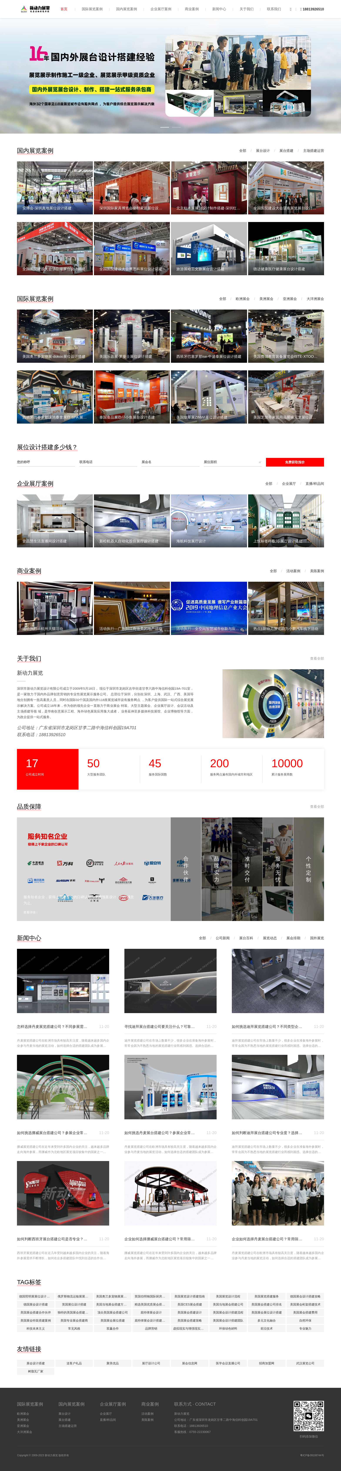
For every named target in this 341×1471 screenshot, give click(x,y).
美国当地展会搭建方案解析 (113, 1304)
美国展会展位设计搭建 (266, 1312)
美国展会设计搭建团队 (228, 1320)
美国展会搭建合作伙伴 (35, 1312)
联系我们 (274, 9)
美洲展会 (266, 299)
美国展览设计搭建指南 (189, 1296)
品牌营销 (151, 1328)
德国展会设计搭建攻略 (305, 1296)
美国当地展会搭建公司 (228, 1304)
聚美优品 (113, 1363)
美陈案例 (317, 571)
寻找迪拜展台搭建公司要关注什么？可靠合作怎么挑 (159, 1027)
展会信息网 (189, 1363)
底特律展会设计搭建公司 (151, 1320)
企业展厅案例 (160, 9)
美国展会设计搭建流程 (228, 1312)
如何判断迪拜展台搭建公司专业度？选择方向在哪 (267, 1133)
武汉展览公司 (305, 1363)
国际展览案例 (92, 9)
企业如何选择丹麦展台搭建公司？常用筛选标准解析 (267, 1239)
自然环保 (305, 1320)
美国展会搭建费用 (305, 1312)
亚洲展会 (290, 299)
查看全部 (317, 658)
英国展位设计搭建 (74, 1304)
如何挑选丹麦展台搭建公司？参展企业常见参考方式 (159, 1133)
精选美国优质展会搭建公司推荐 (152, 1304)
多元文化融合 (266, 1320)
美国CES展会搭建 (189, 1304)
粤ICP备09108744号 (312, 1455)
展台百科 (246, 938)
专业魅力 (305, 1328)
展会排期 (293, 938)
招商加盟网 (266, 1363)
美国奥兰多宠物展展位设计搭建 (113, 1296)
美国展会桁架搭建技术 (305, 1304)
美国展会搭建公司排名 (266, 1304)
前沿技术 (267, 1328)
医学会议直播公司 (228, 1363)
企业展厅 (289, 483)
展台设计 (263, 150)
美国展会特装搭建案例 (35, 1320)
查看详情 (30, 912)
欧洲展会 (243, 299)
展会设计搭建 (36, 1363)
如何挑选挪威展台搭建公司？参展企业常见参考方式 (52, 1133)
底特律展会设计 (151, 1312)
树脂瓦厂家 (35, 1371)
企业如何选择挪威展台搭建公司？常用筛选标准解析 (159, 1239)
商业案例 (192, 9)
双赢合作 (113, 1328)
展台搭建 (286, 150)
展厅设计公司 (151, 1363)
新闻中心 (219, 9)
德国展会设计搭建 (35, 1304)
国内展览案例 (126, 9)
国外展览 (317, 938)
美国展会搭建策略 (189, 1320)
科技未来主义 (36, 1328)
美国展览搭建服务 (266, 1296)
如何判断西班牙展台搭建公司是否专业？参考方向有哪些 (52, 1239)
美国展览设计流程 (228, 1296)
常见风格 (74, 1328)
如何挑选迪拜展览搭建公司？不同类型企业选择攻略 (267, 1027)
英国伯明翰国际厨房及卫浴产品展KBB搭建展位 (152, 1296)
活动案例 (293, 571)
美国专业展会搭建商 (74, 1320)
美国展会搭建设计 (189, 1312)
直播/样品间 (315, 483)
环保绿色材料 (228, 1328)
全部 (242, 150)
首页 (63, 9)
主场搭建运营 (313, 150)
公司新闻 (223, 938)
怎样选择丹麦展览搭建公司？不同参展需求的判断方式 (52, 1027)
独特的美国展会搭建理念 (74, 1312)
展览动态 (270, 938)
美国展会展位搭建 (112, 1320)
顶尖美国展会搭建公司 (112, 1312)
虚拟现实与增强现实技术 (190, 1328)
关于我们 (247, 9)
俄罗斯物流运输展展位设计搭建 (75, 1296)
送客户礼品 (74, 1363)
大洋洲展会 (315, 299)
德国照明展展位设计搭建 (36, 1296)
